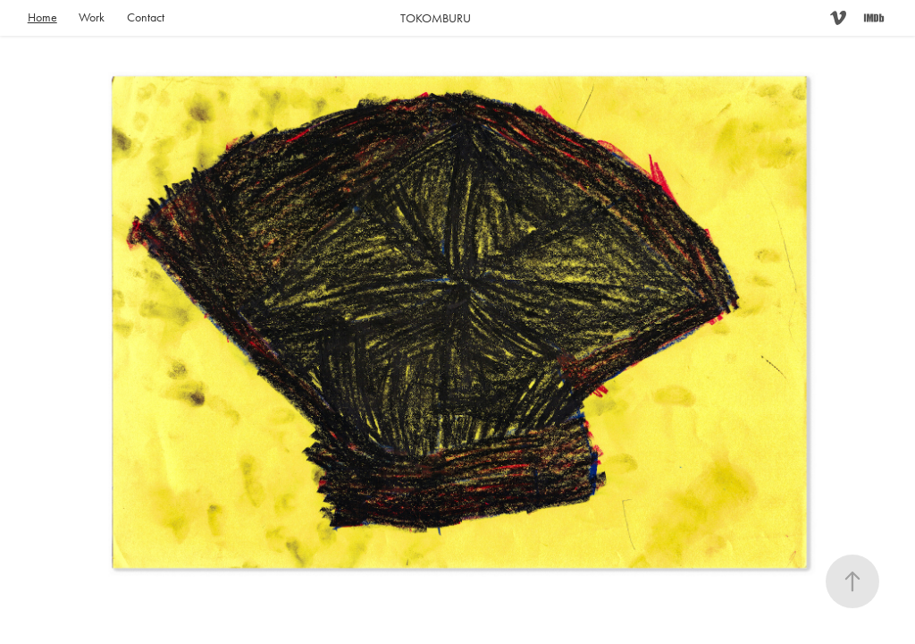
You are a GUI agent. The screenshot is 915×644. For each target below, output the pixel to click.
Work (92, 17)
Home (42, 17)
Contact (145, 17)
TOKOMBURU (435, 18)
